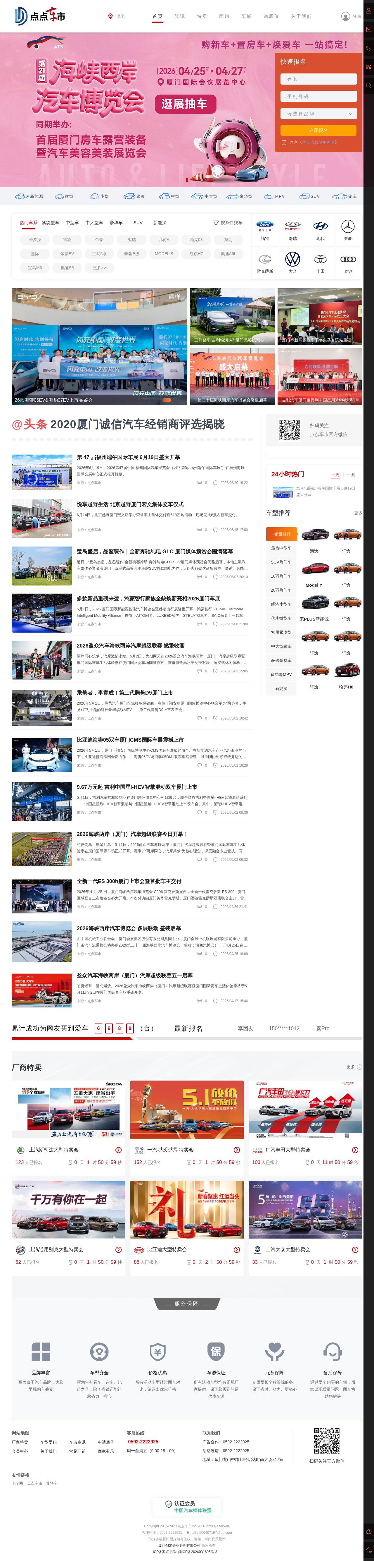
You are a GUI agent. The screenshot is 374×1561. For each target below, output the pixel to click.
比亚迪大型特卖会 (160, 1250)
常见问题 (77, 1451)
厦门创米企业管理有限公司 (179, 1545)
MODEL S (164, 253)
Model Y (314, 585)
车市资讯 (77, 1442)
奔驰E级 (131, 253)
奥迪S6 (67, 267)
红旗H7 (196, 253)
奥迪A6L (228, 253)
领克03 (196, 239)
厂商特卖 (20, 1442)
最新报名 (188, 1028)
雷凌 (67, 239)
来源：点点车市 (89, 483)
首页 (158, 16)
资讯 (180, 16)
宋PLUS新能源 (314, 618)
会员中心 (20, 1451)
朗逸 (314, 551)
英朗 (228, 239)
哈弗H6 (346, 686)
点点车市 (34, 1483)
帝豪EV (67, 253)
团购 (224, 16)
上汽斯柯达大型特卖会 (47, 1150)
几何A (164, 239)
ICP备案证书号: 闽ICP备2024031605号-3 (185, 1552)
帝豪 (99, 239)
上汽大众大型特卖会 (281, 1250)
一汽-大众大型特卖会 (164, 1150)
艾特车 (52, 1483)
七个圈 (17, 1483)
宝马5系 (99, 253)
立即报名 (318, 130)
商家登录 (106, 1451)
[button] (187, 180)
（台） (147, 1028)
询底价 (271, 16)
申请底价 (106, 1442)
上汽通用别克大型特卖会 (49, 1250)
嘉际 (35, 253)
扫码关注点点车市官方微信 (328, 430)
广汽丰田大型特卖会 (281, 1150)
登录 (351, 16)
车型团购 (48, 1442)
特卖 (202, 16)
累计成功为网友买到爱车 (50, 1028)
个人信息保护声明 (318, 142)
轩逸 (346, 551)
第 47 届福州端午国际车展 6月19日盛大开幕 (326, 491)
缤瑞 (132, 239)
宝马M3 (35, 267)
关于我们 (301, 16)
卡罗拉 (35, 239)
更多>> (99, 267)
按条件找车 (228, 222)
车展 (246, 16)
